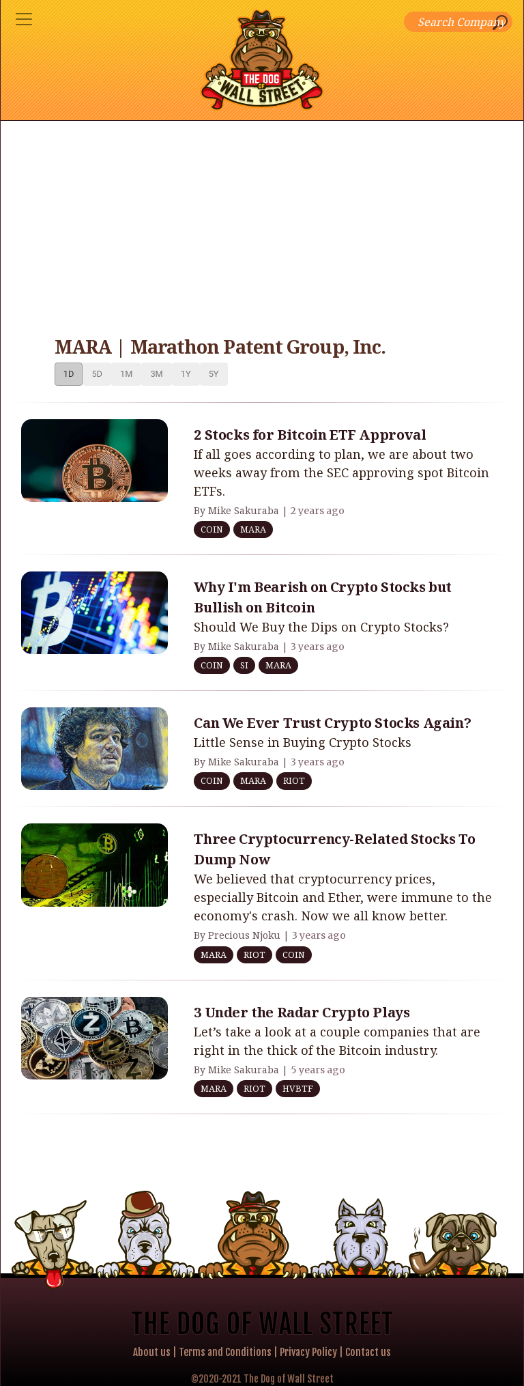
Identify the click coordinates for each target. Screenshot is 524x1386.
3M (156, 374)
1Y (186, 374)
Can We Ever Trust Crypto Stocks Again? (332, 722)
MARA (253, 529)
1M (126, 374)
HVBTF (297, 1088)
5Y (214, 374)
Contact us (368, 1352)
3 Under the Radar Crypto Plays (301, 1012)
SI (244, 665)
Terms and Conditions (225, 1352)
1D (68, 374)
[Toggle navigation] (24, 19)
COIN (212, 529)
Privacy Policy (308, 1352)
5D (96, 374)
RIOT (294, 780)
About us (152, 1352)
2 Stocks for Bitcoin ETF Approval (310, 434)
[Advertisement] (262, 223)
